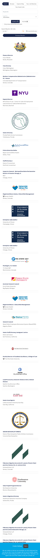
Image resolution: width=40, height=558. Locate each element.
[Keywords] (20, 12)
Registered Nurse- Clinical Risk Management (16, 304)
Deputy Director (7, 99)
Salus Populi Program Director (12, 485)
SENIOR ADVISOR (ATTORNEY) (12, 431)
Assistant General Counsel (11, 284)
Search (5, 4)
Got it (25, 546)
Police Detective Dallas (10, 150)
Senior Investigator (9, 400)
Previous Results (20, 35)
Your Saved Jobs (20, 7)
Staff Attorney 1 (7, 161)
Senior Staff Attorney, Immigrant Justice (15, 332)
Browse (12, 4)
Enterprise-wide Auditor (10, 220)
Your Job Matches (31, 4)
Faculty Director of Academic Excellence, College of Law (20, 356)
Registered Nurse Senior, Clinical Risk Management (18, 194)
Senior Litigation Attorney (11, 496)
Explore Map (20, 4)
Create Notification (31, 31)
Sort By (4, 31)
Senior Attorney (7, 132)
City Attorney (7, 66)
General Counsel (8, 322)
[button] (25, 21)
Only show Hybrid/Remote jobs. (13, 24)
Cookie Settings (17, 546)
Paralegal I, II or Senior (10, 265)
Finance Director (8, 55)
